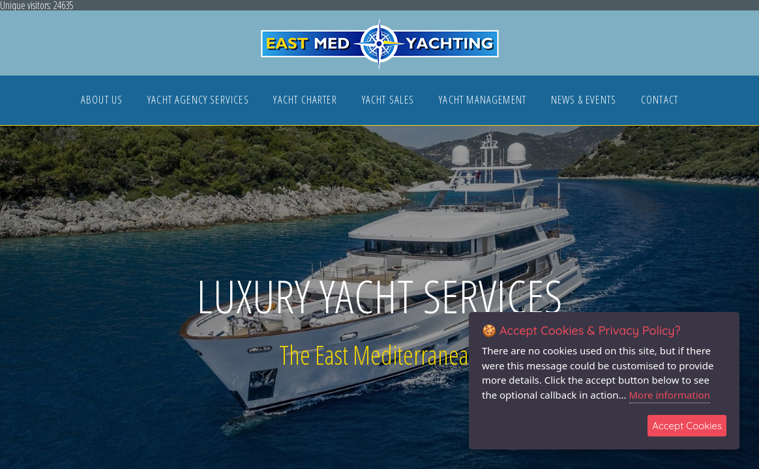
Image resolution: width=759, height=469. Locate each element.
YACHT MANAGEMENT (482, 100)
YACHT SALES (388, 100)
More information (670, 394)
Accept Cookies (687, 425)
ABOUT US (102, 100)
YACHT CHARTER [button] (304, 100)
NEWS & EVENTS (583, 100)
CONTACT (659, 100)
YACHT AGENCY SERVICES (198, 100)
